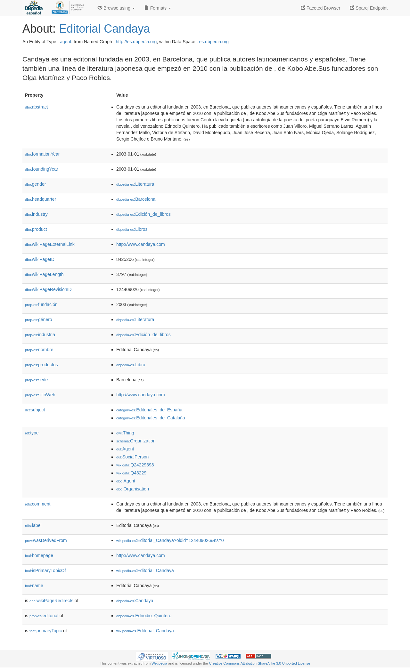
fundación (41, 304)
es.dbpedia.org (214, 41)
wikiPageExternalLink (50, 244)
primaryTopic (45, 630)
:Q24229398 (135, 464)
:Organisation (132, 488)
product (36, 229)
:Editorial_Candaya (145, 570)
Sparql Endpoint (369, 8)
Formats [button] (157, 8)
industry (36, 214)
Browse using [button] (116, 8)
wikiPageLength (44, 274)
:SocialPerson (132, 456)
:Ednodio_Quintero (143, 615)
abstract (36, 106)
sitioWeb (40, 394)
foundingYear (41, 169)
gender (35, 184)
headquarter (40, 199)
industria (40, 334)
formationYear (42, 154)
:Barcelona (135, 199)
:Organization (135, 440)
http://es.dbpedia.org (136, 41)
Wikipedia (159, 663)
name (34, 585)
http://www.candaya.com (140, 244)
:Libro (130, 364)
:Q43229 (131, 472)
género (38, 319)
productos (41, 364)
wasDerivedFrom (46, 540)
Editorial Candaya (104, 28)
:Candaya (134, 600)
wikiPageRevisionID (48, 289)
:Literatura (135, 184)
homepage (39, 555)
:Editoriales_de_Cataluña (150, 417)
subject (35, 409)
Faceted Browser (320, 8)
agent (65, 41)
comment (37, 503)
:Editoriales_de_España (149, 409)
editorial (43, 615)
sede (36, 379)
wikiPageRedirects (51, 600)
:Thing (125, 432)
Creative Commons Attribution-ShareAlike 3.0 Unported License (259, 663)
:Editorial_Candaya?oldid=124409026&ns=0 (170, 540)
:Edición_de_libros (143, 214)
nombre (39, 349)
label (33, 525)
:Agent (125, 448)
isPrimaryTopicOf (45, 570)
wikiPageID (39, 259)
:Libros (131, 229)
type (32, 432)
